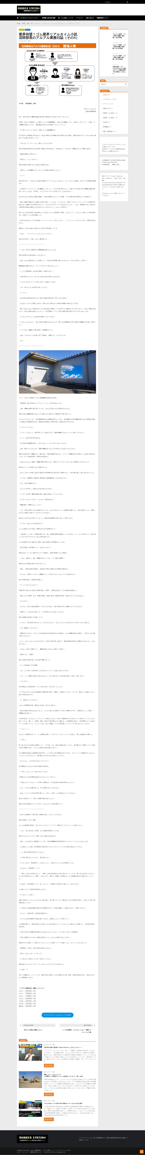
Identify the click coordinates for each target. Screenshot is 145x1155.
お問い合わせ (90, 18)
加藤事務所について (103, 18)
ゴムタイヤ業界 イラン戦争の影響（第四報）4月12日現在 (119, 46)
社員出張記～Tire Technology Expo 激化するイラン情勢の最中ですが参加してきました (119, 70)
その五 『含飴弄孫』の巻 (27, 1003)
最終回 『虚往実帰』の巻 (27, 1006)
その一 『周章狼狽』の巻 (27, 991)
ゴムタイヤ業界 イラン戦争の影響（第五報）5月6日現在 (119, 35)
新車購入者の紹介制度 (48, 18)
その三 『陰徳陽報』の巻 (27, 998)
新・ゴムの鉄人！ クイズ (65, 18)
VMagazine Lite (61, 1152)
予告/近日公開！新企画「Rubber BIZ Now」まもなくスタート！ (63, 1047)
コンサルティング (24, 1046)
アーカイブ (79, 18)
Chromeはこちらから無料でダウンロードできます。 (113, 194)
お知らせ (105, 94)
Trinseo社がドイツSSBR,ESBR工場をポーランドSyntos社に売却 (63, 1103)
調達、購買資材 (107, 131)
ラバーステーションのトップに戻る (57, 1015)
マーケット (21, 29)
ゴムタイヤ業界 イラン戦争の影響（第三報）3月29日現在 (119, 57)
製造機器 (105, 127)
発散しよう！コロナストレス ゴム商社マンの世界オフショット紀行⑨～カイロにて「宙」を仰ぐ (63, 1075)
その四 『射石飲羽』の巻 (27, 1001)
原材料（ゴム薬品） (109, 113)
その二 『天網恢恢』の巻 (27, 996)
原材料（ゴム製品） (109, 117)
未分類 (105, 122)
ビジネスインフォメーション (29, 18)
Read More (49, 1065)
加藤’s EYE (27, 29)
